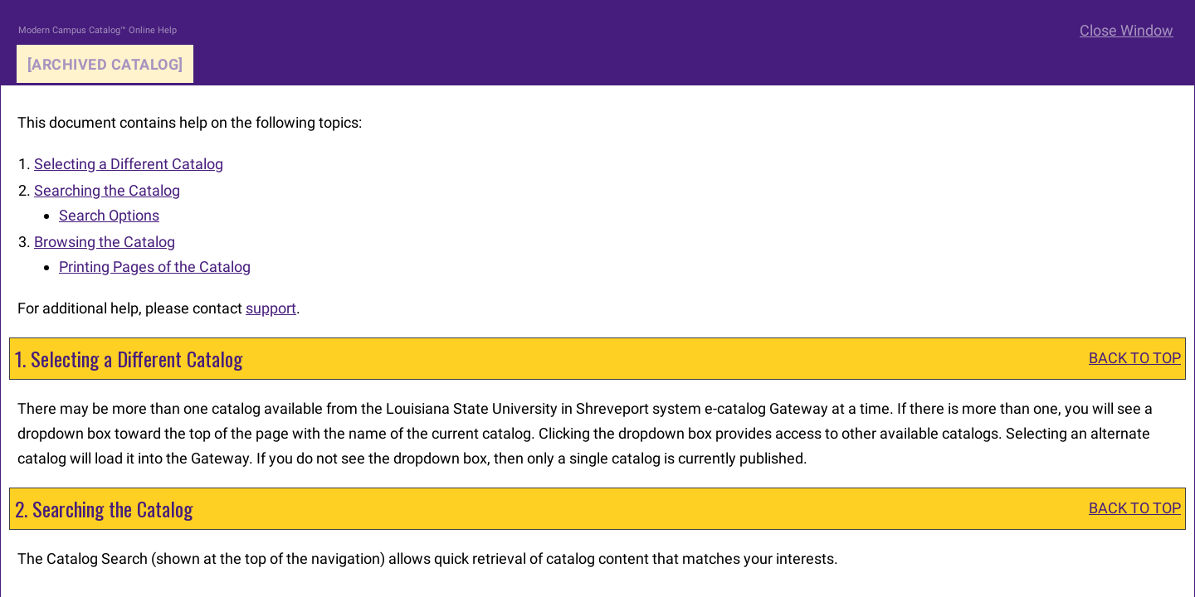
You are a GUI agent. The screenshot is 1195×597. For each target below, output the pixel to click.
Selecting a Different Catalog (128, 163)
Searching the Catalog (107, 190)
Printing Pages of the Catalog (155, 266)
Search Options (109, 215)
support (271, 308)
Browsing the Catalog (104, 241)
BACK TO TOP (1135, 357)
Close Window (1126, 30)
